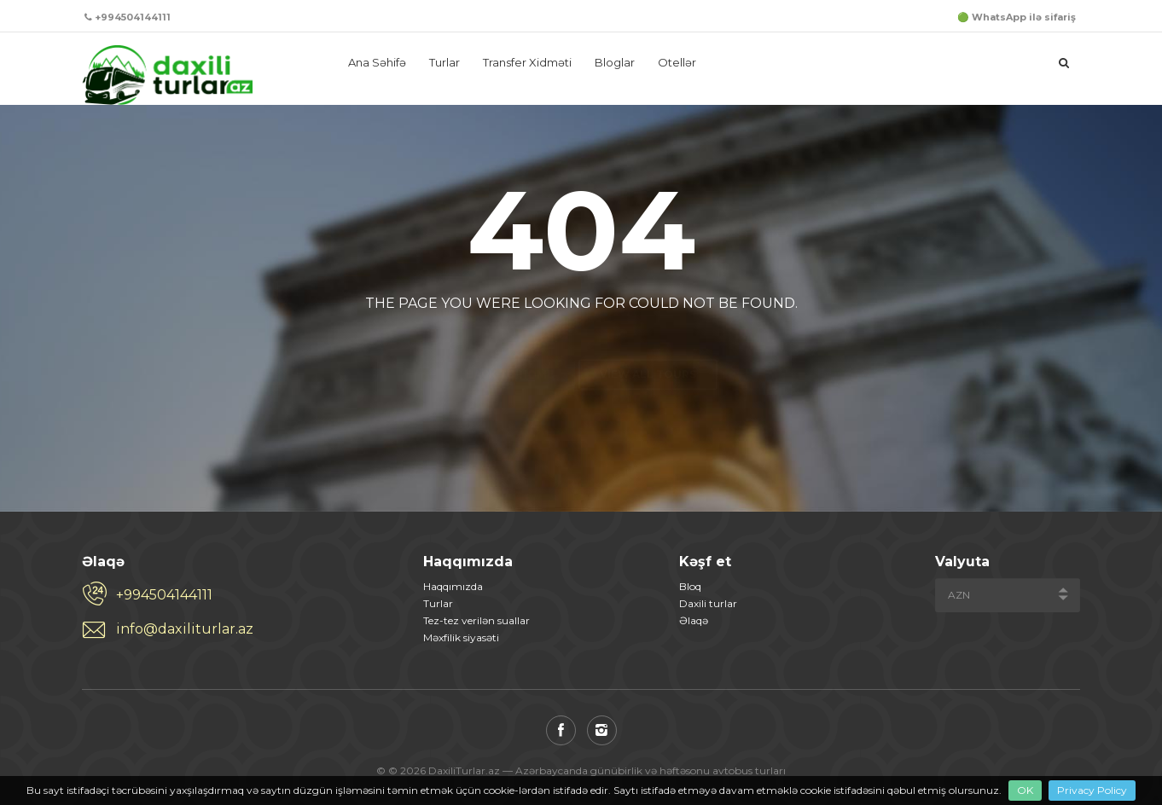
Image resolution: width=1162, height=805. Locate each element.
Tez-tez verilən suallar (476, 620)
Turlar (444, 62)
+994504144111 (164, 595)
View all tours (648, 344)
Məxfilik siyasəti (461, 637)
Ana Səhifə (377, 62)
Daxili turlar (708, 603)
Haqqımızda (453, 586)
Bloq (690, 586)
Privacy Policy (1092, 790)
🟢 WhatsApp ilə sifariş (1016, 17)
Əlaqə (693, 620)
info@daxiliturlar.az (184, 629)
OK (1025, 790)
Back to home (510, 344)
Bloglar (615, 62)
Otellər (677, 62)
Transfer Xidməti (527, 62)
